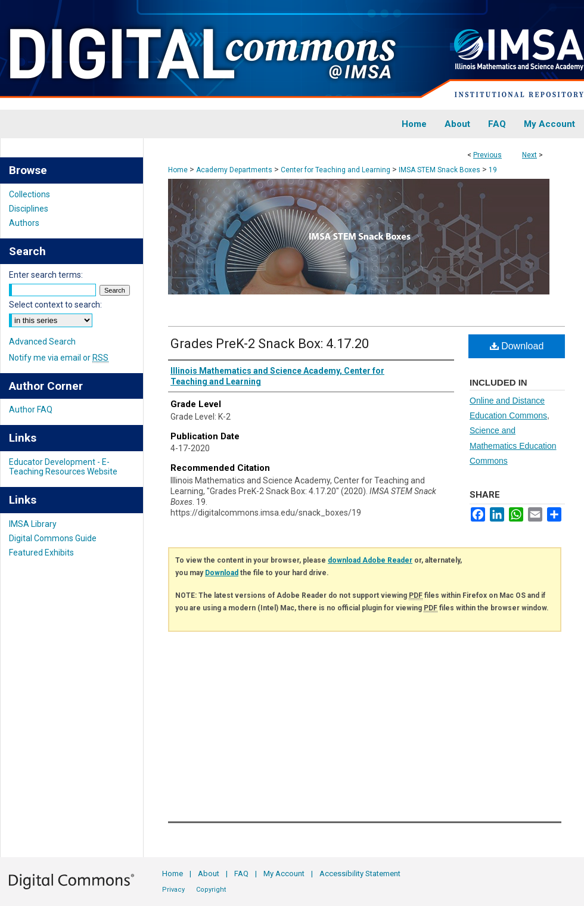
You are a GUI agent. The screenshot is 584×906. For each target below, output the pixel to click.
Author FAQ (30, 409)
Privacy (173, 889)
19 (493, 170)
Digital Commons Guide (53, 538)
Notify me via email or (58, 357)
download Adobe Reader (370, 560)
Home (178, 170)
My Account (284, 873)
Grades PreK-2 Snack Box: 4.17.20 (269, 343)
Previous (487, 155)
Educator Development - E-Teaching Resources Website (63, 466)
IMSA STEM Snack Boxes (439, 170)
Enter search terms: (46, 275)
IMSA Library (33, 524)
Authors (24, 223)
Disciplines (28, 208)
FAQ (241, 873)
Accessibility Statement (359, 873)
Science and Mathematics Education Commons (513, 445)
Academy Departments (234, 170)
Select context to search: (55, 304)
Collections (29, 194)
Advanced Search (42, 341)
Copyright (211, 889)
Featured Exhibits (41, 552)
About (208, 873)
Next (529, 155)
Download (517, 346)
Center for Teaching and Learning (335, 170)
